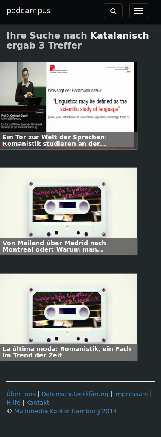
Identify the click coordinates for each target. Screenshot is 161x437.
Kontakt (37, 402)
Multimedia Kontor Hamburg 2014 (65, 411)
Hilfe (13, 402)
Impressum (131, 394)
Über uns (21, 394)
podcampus (28, 10)
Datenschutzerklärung (75, 394)
